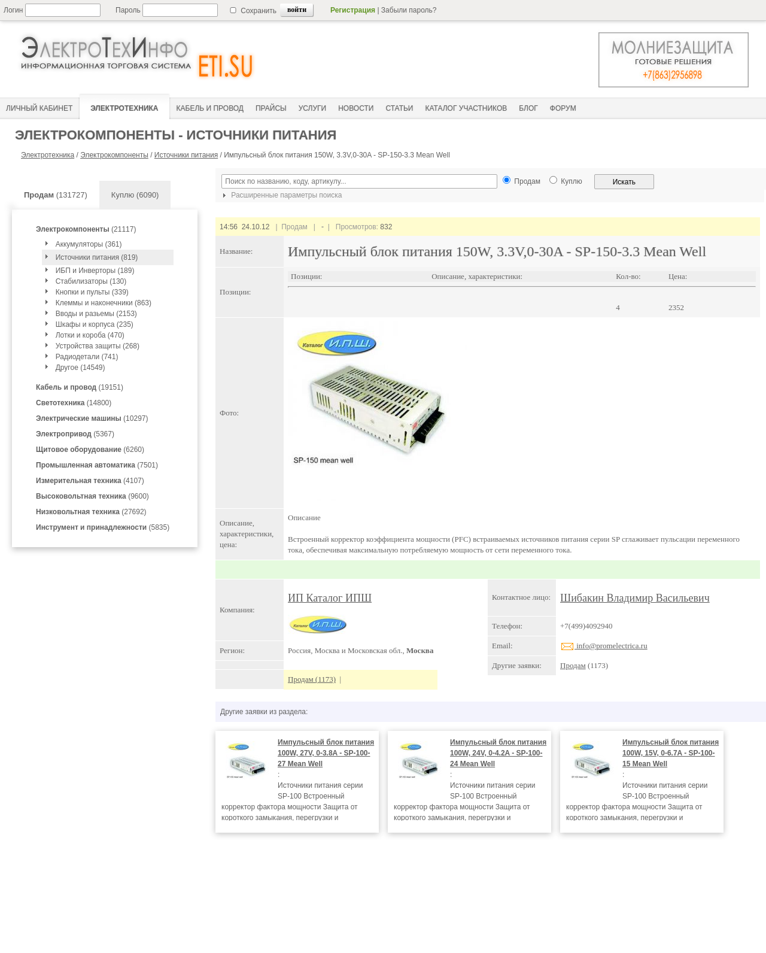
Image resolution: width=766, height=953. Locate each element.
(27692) (91, 512)
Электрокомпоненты (114, 155)
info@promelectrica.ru (604, 645)
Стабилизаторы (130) (91, 281)
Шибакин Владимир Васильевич (635, 598)
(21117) (86, 229)
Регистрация (352, 10)
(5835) (102, 527)
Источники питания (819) (97, 257)
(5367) (75, 434)
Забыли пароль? (409, 10)
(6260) (90, 449)
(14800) (73, 403)
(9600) (92, 496)
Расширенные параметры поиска (281, 195)
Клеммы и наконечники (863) (103, 303)
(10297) (92, 418)
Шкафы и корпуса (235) (94, 324)
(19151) (79, 387)
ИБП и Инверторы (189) (95, 270)
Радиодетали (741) (87, 357)
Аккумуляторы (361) (89, 244)
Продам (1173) (312, 679)
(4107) (90, 480)
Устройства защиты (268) (97, 346)
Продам (573, 665)
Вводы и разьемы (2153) (96, 313)
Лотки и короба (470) (90, 335)
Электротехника (47, 155)
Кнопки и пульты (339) (92, 292)
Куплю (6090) (135, 194)
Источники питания (186, 155)
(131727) (55, 194)
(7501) (97, 465)
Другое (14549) (80, 367)
